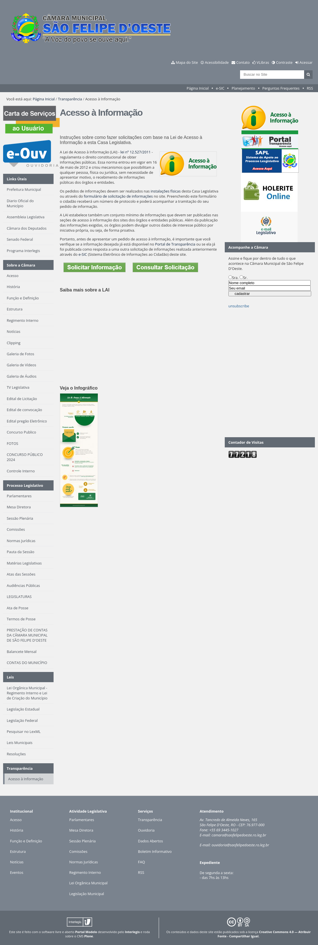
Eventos (16, 872)
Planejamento (243, 88)
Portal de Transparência (175, 244)
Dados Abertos (150, 840)
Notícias (17, 861)
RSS (310, 88)
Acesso (16, 819)
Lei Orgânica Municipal (88, 882)
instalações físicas (165, 191)
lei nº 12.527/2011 (135, 152)
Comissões (78, 851)
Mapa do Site (187, 62)
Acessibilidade (217, 62)
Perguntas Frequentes (280, 88)
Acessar (306, 62)
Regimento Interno (85, 872)
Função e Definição (26, 840)
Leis (10, 677)
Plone (88, 936)
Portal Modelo (86, 932)
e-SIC (220, 88)
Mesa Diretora (81, 830)
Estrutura (18, 851)
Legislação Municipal (86, 893)
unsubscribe (238, 305)
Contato (243, 62)
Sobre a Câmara (21, 265)
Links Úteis (17, 178)
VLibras (263, 62)
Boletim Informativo (155, 851)
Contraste (284, 62)
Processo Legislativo (25, 485)
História (16, 830)
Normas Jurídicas (83, 861)
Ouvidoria (146, 830)
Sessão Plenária (82, 840)
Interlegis (132, 932)
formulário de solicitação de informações (118, 196)
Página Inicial (198, 88)
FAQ (141, 861)
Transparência (70, 99)
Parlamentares (81, 819)
